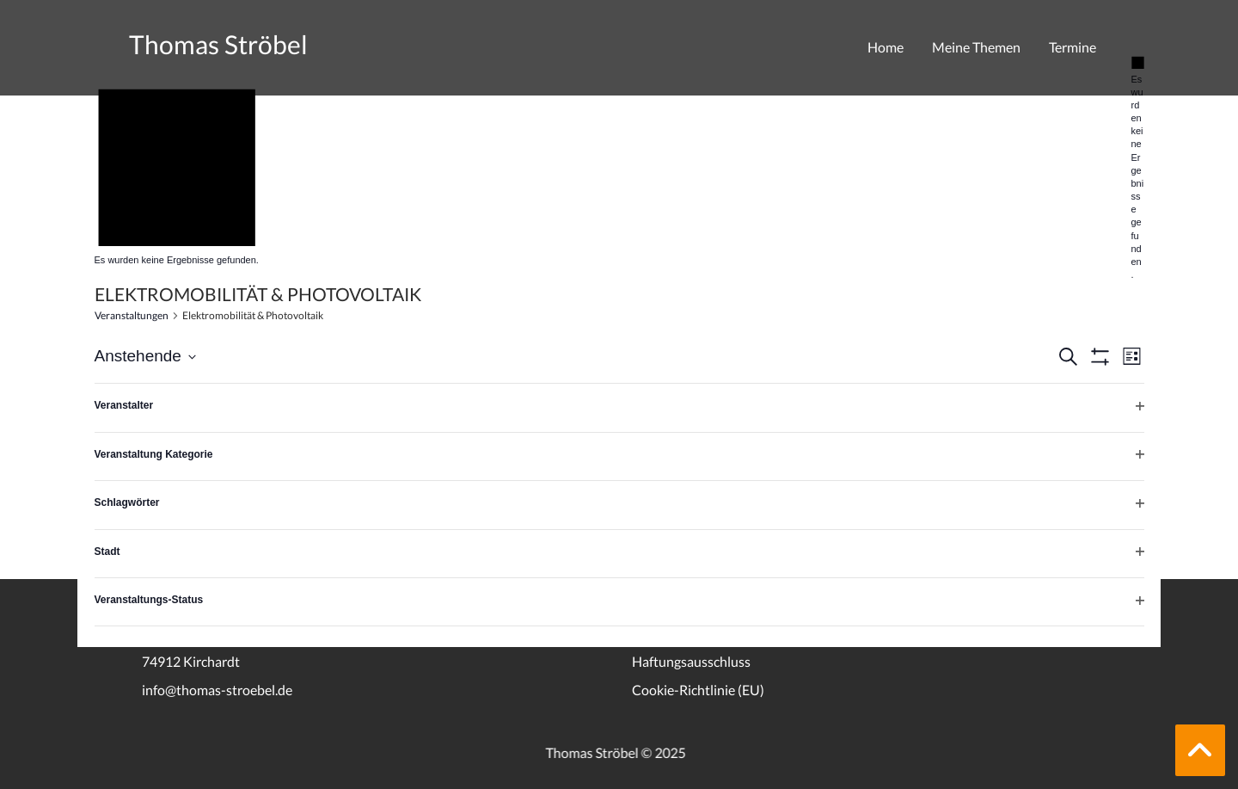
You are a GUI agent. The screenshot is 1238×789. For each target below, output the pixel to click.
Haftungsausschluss (691, 661)
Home (885, 47)
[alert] (1137, 168)
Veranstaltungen (132, 315)
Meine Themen (976, 47)
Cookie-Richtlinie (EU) (698, 689)
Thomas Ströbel (218, 43)
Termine (1072, 47)
